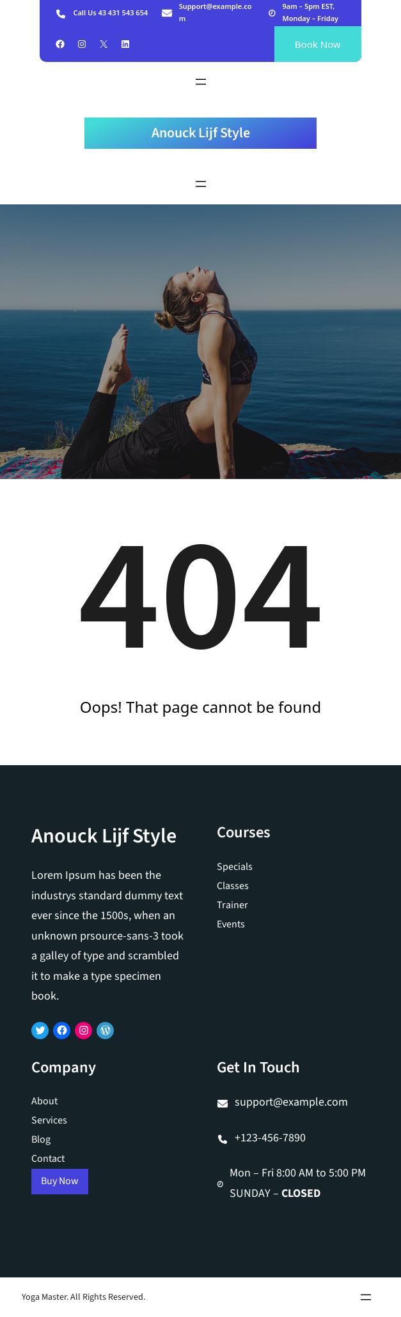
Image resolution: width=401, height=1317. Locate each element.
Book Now (318, 44)
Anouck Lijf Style (201, 133)
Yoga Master (44, 1297)
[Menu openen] (200, 81)
